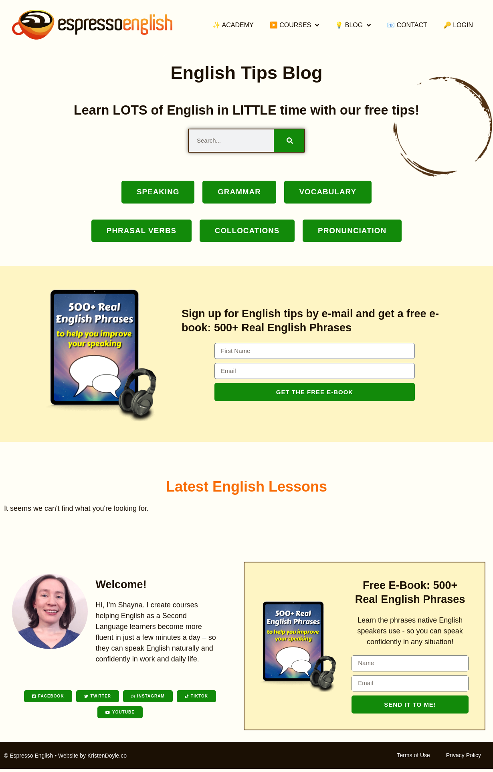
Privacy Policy (463, 758)
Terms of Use (413, 758)
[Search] (289, 140)
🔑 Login (458, 25)
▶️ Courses (294, 25)
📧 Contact (407, 25)
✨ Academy (233, 25)
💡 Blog (353, 25)
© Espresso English (28, 759)
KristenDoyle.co (107, 759)
